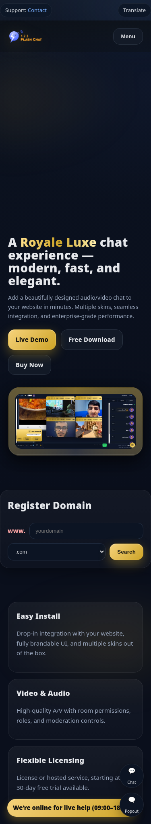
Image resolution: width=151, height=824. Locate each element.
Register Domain (50, 505)
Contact (37, 10)
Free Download (91, 339)
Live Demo (32, 339)
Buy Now (29, 365)
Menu (128, 36)
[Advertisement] (75, 131)
